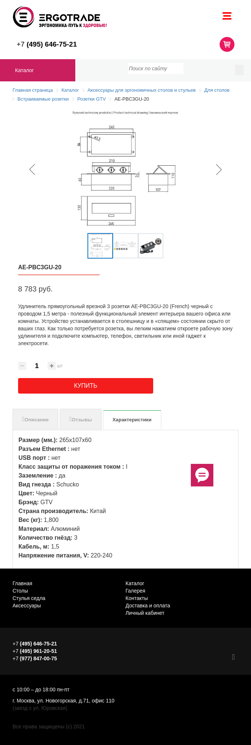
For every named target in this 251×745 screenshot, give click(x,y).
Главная (22, 583)
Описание (37, 419)
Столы (20, 591)
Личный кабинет (145, 613)
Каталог (24, 70)
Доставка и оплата (148, 606)
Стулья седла (29, 598)
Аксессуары (27, 606)
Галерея (135, 591)
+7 (47, 44)
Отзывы (82, 419)
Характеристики (132, 419)
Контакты (137, 598)
